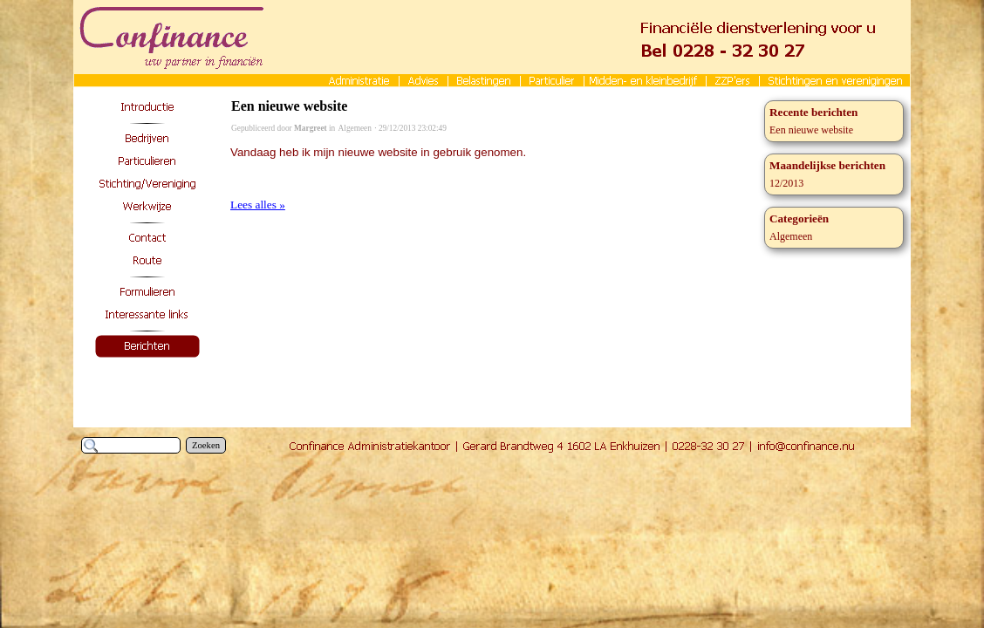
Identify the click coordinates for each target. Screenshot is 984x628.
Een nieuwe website (289, 106)
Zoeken (206, 445)
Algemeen (355, 128)
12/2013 (786, 183)
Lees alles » (257, 204)
